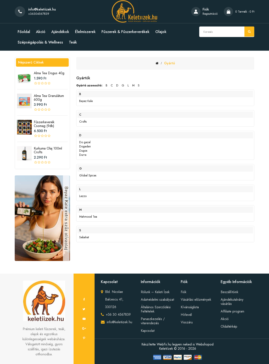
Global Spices (87, 175)
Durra (82, 155)
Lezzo (83, 196)
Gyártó (169, 63)
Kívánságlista (190, 307)
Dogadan (85, 146)
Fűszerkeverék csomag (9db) (44, 124)
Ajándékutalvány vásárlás (232, 301)
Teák (73, 42)
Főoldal (24, 32)
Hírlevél (186, 314)
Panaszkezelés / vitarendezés (153, 321)
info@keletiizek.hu (119, 322)
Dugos (83, 150)
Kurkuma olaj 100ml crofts (48, 150)
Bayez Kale (86, 101)
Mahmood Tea (88, 216)
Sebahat (84, 237)
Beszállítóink (229, 292)
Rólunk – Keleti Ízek (155, 292)
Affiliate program (232, 311)
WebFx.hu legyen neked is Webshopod (185, 344)
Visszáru (187, 322)
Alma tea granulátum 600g (49, 97)
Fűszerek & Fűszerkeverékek (125, 32)
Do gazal (85, 142)
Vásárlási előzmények (196, 299)
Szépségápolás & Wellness (40, 42)
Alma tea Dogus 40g (49, 73)
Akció (40, 32)
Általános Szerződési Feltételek (156, 309)
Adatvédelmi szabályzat (157, 299)
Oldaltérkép (229, 326)
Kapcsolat (147, 330)
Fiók (183, 292)
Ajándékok (60, 32)
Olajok (160, 32)
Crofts (83, 121)
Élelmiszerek (85, 32)
